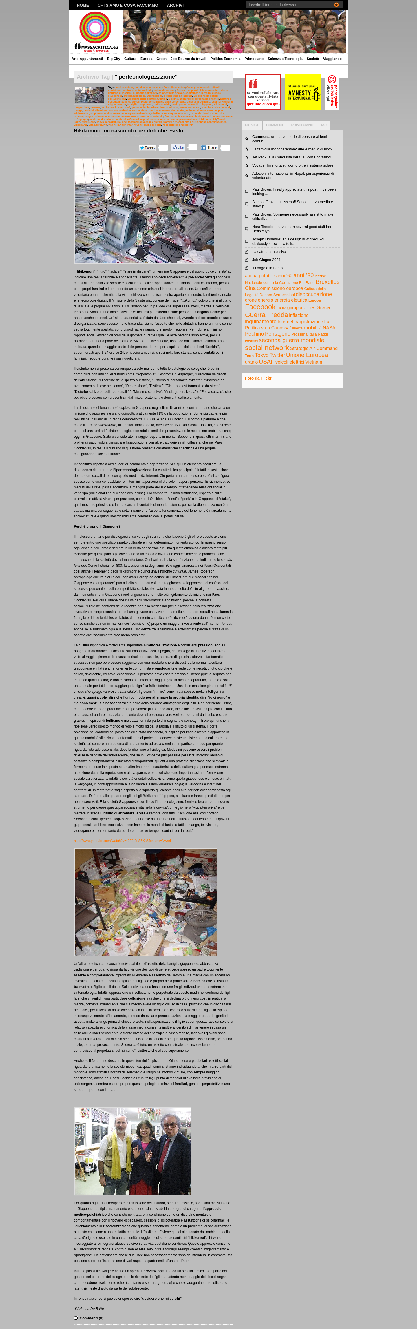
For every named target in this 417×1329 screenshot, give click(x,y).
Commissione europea (280, 288)
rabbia (108, 113)
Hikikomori (220, 104)
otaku (180, 110)
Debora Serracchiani (277, 295)
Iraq (298, 321)
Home (83, 5)
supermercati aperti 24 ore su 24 (196, 119)
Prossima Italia (304, 334)
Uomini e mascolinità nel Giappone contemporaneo (194, 122)
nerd (151, 110)
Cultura (130, 59)
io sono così (122, 107)
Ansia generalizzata (198, 87)
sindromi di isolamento (103, 119)
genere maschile (189, 104)
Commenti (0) (91, 1318)
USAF (266, 361)
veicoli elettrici (289, 362)
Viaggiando (332, 59)
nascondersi (140, 110)
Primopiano (254, 59)
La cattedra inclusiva (269, 251)
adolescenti (123, 87)
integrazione (81, 107)
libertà (297, 328)
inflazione (299, 315)
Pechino (254, 334)
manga (78, 110)
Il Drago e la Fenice (268, 268)
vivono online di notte (147, 124)
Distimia (174, 98)
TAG (323, 125)
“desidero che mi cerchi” (178, 124)
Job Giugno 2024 (266, 260)
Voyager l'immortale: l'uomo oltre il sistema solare (292, 165)
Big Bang (307, 282)
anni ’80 (303, 275)
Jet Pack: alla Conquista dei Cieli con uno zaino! (291, 157)
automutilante (143, 90)
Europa (146, 59)
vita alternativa (98, 124)
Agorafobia (138, 87)
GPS (311, 308)
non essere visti (166, 110)
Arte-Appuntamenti (87, 59)
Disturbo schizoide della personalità (163, 101)
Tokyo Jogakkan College (111, 122)
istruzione (313, 321)
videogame (80, 124)
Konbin (206, 107)
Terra (249, 355)
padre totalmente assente (201, 110)
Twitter (277, 355)
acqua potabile (260, 275)
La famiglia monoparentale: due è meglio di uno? (292, 149)
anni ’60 (284, 275)
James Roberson (189, 107)
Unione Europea (307, 355)
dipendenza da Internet (178, 95)
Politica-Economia (225, 59)
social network (267, 347)
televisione (88, 122)
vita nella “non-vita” (120, 124)
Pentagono (277, 334)
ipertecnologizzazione (145, 107)
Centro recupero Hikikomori (194, 90)
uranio (251, 362)
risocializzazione (128, 116)
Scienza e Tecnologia (285, 59)
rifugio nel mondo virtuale (101, 116)
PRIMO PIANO (302, 125)
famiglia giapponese (139, 104)
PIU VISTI (252, 125)
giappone (206, 104)
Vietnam (313, 362)
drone (251, 300)
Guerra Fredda (266, 314)
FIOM (281, 308)
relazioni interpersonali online (131, 113)
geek (174, 104)
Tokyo (261, 355)
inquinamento (261, 321)
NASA (329, 327)
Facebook (260, 307)
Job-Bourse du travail (188, 59)
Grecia (323, 307)
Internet (95, 107)
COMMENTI (275, 125)
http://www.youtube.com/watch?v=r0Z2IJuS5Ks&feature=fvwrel (122, 841)
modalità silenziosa (95, 110)
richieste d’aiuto (201, 113)
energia (265, 300)
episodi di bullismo (198, 101)
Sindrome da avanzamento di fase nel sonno (192, 116)
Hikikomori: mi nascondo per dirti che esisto (128, 131)
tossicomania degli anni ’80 (145, 122)
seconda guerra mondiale (291, 340)
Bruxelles (327, 282)
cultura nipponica (135, 95)
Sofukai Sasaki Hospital (134, 119)
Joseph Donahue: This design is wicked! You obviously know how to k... (288, 241)
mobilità (313, 328)
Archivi (175, 5)
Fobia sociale (162, 104)
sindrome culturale (151, 116)
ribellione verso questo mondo (170, 113)
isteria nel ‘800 (169, 107)
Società (313, 59)
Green (161, 59)
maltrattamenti (221, 107)
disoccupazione (314, 294)
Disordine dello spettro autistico (147, 98)
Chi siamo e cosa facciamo (128, 5)
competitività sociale (171, 93)
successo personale (162, 119)
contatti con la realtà (198, 93)
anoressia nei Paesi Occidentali (165, 87)
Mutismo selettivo (120, 110)
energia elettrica (290, 300)
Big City (113, 59)
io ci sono (108, 107)
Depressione (154, 95)
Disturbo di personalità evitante (199, 98)
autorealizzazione (164, 90)
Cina (250, 288)
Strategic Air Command (314, 348)
